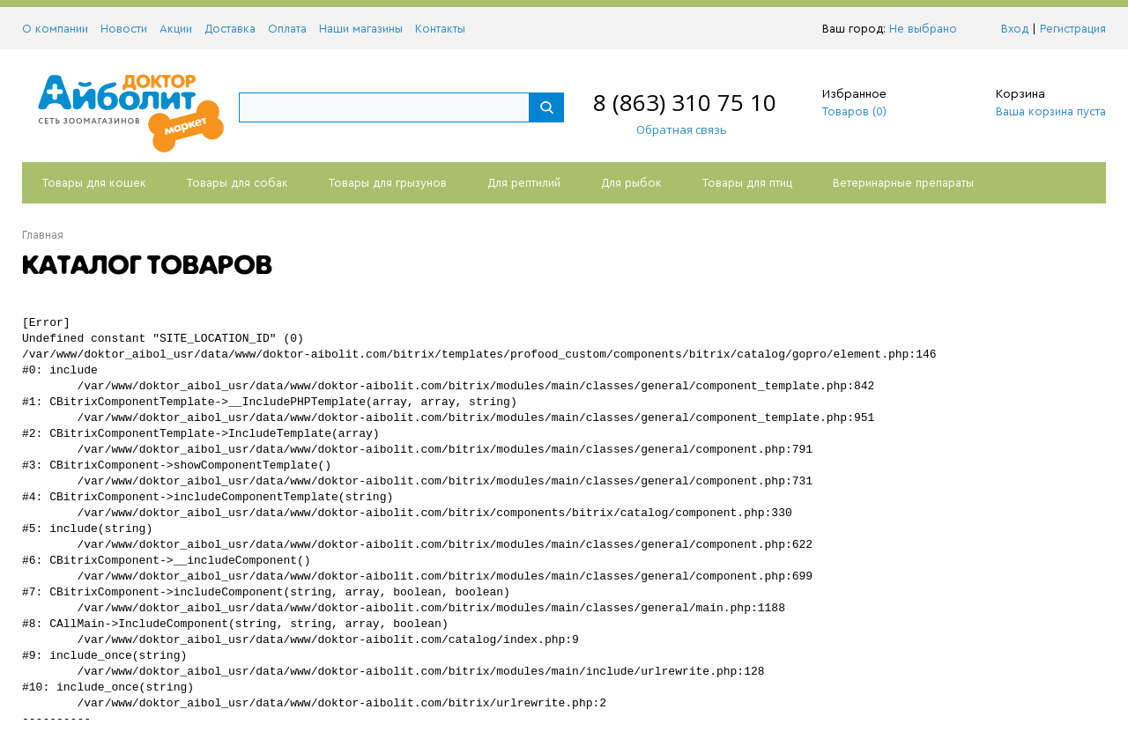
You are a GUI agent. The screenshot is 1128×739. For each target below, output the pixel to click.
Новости (123, 28)
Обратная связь (673, 129)
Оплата (287, 28)
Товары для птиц (747, 182)
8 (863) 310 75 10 (684, 102)
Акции (176, 28)
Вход (1014, 28)
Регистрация (1073, 28)
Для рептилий (523, 182)
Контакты (440, 28)
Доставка (230, 28)
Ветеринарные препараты (903, 182)
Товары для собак (237, 182)
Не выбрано (928, 28)
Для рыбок (631, 182)
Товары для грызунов (388, 182)
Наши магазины (361, 28)
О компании (55, 28)
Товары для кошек (94, 182)
